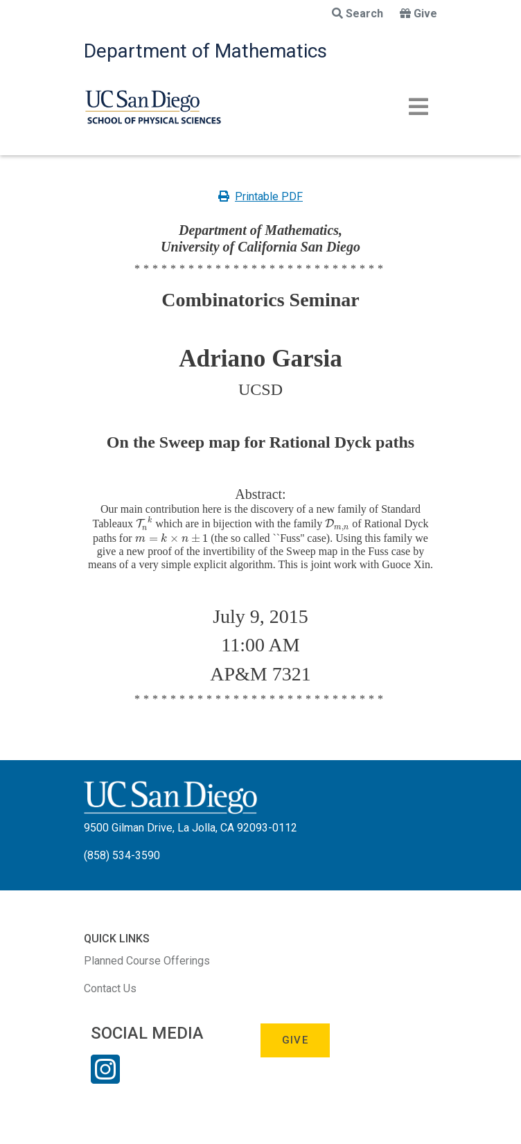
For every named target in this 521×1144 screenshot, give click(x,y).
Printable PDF (260, 196)
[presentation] (144, 523)
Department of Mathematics (205, 50)
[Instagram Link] (105, 1078)
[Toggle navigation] (418, 106)
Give (418, 13)
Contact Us (110, 988)
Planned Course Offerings (147, 960)
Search (357, 13)
